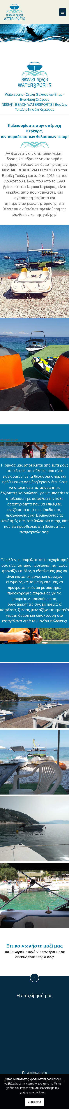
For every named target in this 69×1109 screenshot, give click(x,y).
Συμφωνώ (34, 1101)
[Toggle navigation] (62, 12)
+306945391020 (36, 1073)
